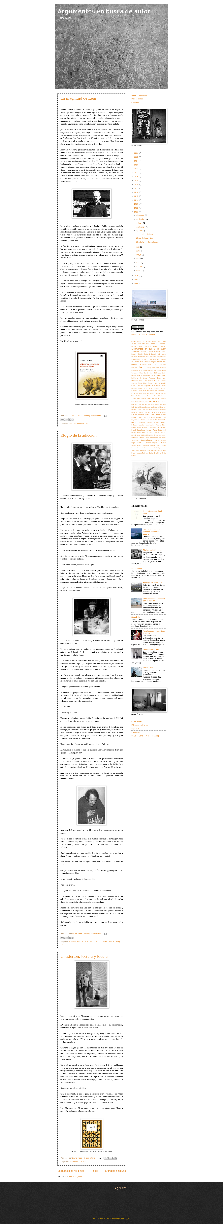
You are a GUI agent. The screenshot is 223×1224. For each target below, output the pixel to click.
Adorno (154, 341)
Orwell (163, 415)
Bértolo (140, 354)
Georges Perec (136, 383)
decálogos (162, 364)
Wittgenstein (161, 448)
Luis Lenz (135, 407)
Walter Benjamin (143, 445)
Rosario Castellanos (138, 430)
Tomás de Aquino (155, 438)
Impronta (135, 729)
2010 (136, 275)
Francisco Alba (136, 380)
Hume (154, 391)
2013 (136, 204)
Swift (136, 438)
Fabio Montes (160, 375)
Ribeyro (158, 425)
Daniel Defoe (152, 364)
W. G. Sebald (146, 443)
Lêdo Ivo (163, 402)
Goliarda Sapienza (143, 386)
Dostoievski (135, 370)
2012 (136, 208)
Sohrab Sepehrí (136, 435)
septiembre (141, 227)
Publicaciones (137, 99)
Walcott (163, 443)
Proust (163, 422)
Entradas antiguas (115, 1170)
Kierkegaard (144, 402)
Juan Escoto (156, 398)
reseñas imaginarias (146, 425)
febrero (139, 267)
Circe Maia (139, 362)
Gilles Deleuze (108, 941)
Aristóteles (135, 351)
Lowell (163, 404)
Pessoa (149, 420)
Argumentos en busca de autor (103, 11)
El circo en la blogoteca (152, 550)
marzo (139, 263)
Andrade (134, 346)
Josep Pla (157, 396)
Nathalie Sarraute (137, 415)
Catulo (163, 356)
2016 (136, 192)
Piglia (155, 420)
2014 (136, 200)
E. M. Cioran (143, 370)
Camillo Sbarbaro (150, 356)
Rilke (164, 425)
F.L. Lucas (151, 375)
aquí (85, 155)
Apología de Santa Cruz (153, 582)
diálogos (134, 368)
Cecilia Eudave (136, 359)
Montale (163, 412)
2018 (136, 184)
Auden (150, 351)
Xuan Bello (135, 450)
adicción (72, 941)
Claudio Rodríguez (150, 362)
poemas (134, 422)
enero (139, 270)
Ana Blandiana (161, 344)
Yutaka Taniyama (142, 453)
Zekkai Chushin (154, 453)
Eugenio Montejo (142, 375)
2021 (136, 173)
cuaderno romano (138, 364)
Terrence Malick (144, 438)
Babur (164, 351)
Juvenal (163, 398)
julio (138, 247)
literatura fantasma (154, 404)
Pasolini (158, 417)
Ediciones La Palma (139, 725)
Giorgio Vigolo (160, 383)
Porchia (156, 422)
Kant (132, 402)
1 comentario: (90, 1158)
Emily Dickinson (155, 373)
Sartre (160, 430)
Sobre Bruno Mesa (139, 95)
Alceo (143, 344)
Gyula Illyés (142, 388)
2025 (136, 157)
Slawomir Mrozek (159, 432)
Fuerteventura (148, 380)
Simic (139, 432)
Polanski (149, 422)
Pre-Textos (135, 732)
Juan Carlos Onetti (144, 398)
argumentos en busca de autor (89, 941)
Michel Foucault (144, 412)
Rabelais (134, 425)
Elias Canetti (144, 373)
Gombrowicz (156, 386)
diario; (149, 368)
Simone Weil (147, 432)
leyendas (134, 404)
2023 (136, 165)
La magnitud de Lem (78, 98)
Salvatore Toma (151, 430)
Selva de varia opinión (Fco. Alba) (145, 736)
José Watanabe (148, 396)
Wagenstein (155, 443)
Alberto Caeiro (136, 344)
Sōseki (144, 435)
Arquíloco (144, 351)
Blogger (126, 1218)
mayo (138, 255)
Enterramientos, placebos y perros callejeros (154, 600)
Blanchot (134, 356)
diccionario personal (159, 368)
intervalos (160, 391)
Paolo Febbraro (149, 417)
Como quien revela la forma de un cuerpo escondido (151, 531)
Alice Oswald (150, 344)
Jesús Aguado (155, 393)
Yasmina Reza (145, 450)
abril (138, 259)
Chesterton (73, 1162)
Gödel (133, 386)
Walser (133, 445)
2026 (136, 153)
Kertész (137, 402)
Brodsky (141, 356)
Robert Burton (136, 427)
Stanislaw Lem (82, 423)
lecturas (72, 423)
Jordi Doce (139, 396)
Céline (144, 359)
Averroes (157, 351)
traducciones (146, 440)
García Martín (160, 380)
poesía (142, 422)
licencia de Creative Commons (143, 334)
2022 (136, 169)
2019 (136, 180)
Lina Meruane (142, 404)
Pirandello (162, 420)
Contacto (135, 102)
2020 (136, 177)
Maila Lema (155, 407)
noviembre (140, 219)
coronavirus (161, 362)
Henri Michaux (154, 388)
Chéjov (149, 359)
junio (138, 251)
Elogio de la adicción (78, 435)
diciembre (140, 215)
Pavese (143, 420)
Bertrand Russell (150, 354)
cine (132, 362)
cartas (159, 356)
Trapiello (156, 440)
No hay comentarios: (93, 416)
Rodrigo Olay (161, 427)
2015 (136, 196)
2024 (136, 161)
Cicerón (163, 359)
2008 (136, 283)
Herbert (163, 388)
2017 (136, 188)
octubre (139, 223)
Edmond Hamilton (154, 370)
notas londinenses (152, 415)
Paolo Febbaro (137, 417)
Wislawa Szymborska (149, 448)
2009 (136, 279)
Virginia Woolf (136, 443)
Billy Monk (162, 354)
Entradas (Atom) (75, 1176)
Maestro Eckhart (144, 407)
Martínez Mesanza (152, 409)
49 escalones (136, 568)
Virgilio (163, 440)
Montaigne (155, 412)
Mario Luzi (141, 409)
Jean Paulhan (144, 393)
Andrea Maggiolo (145, 346)
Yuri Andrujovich (156, 450)
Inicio (95, 1170)
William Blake (155, 445)
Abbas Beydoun (137, 341)
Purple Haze (148, 668)
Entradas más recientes (70, 1170)
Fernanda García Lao (157, 378)
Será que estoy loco (151, 649)
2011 (136, 212)
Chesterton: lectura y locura (84, 956)
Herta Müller (147, 391)
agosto (139, 231)
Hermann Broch (136, 391)
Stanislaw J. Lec (152, 435)
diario (141, 367)
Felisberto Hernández (139, 378)
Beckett (133, 354)
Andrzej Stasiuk (159, 346)
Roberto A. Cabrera (149, 427)
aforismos (162, 341)
